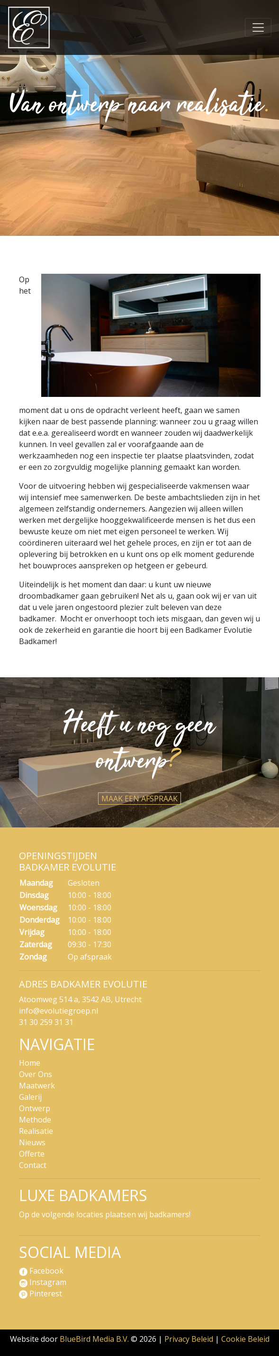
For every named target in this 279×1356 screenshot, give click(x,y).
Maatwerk (37, 1085)
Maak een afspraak (139, 798)
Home (29, 1063)
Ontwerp (34, 1108)
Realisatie (36, 1131)
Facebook (41, 1271)
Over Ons (35, 1074)
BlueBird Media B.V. (94, 1339)
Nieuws (32, 1142)
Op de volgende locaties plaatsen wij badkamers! (104, 1214)
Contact (32, 1165)
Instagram (42, 1282)
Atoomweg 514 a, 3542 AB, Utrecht (80, 999)
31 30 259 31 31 (46, 1022)
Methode (35, 1119)
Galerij (30, 1097)
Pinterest (40, 1293)
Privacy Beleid (188, 1339)
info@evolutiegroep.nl (58, 1011)
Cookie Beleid (245, 1339)
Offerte (32, 1154)
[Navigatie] (258, 27)
